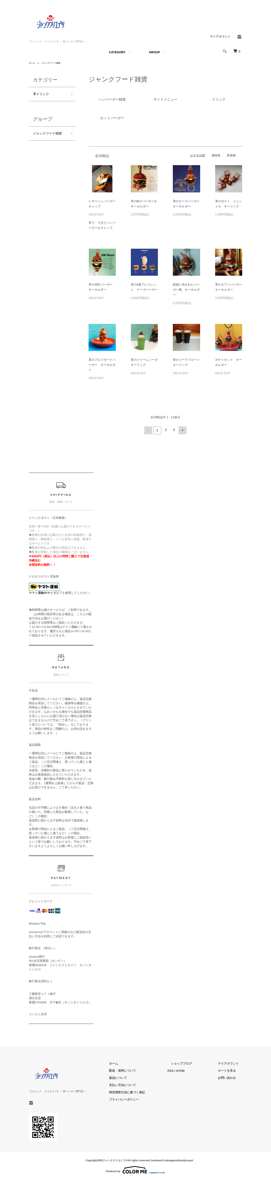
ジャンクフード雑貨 (54, 62)
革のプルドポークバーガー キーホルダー (102, 365)
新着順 (231, 155)
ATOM (194, 1069)
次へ (181, 429)
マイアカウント (220, 36)
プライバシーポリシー (141, 1098)
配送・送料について (139, 1069)
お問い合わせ (230, 1077)
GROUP (154, 52)
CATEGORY (117, 52)
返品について (135, 1077)
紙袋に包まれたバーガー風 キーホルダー (186, 289)
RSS (184, 1069)
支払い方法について (139, 1084)
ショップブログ (191, 1062)
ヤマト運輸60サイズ (42, 591)
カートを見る (230, 1069)
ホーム (32, 62)
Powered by (135, 1169)
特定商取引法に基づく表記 (144, 1091)
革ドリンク (42, 94)
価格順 (215, 155)
